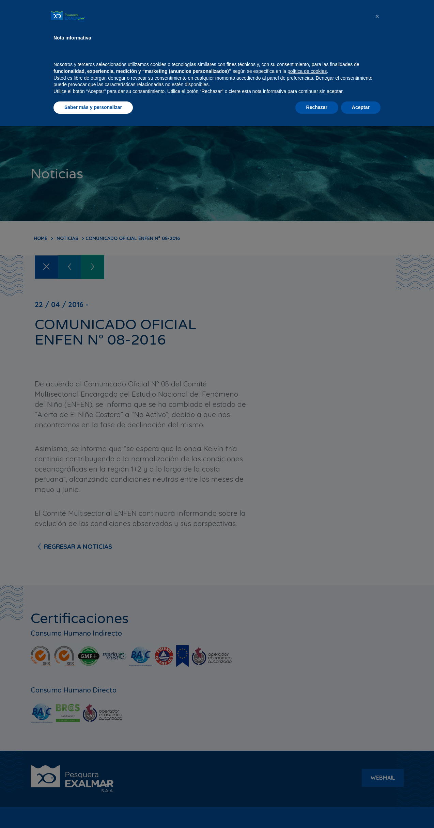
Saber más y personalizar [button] (93, 809)
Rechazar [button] (316, 809)
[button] (377, 718)
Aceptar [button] (361, 809)
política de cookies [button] (307, 773)
